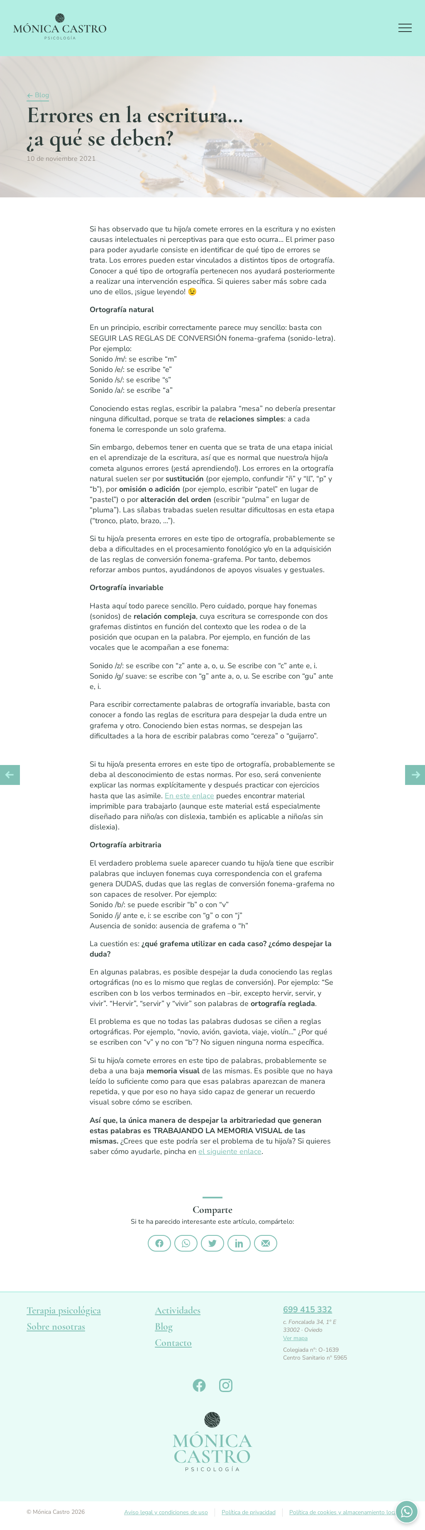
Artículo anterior (10, 775)
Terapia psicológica (64, 1310)
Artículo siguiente (415, 775)
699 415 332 (307, 1309)
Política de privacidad (249, 1512)
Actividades (177, 1310)
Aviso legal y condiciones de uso (166, 1512)
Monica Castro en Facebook (199, 1385)
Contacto (173, 1343)
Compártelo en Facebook (159, 1243)
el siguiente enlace (229, 1151)
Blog (42, 96)
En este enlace (189, 796)
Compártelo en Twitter (212, 1243)
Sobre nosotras (56, 1327)
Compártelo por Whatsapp (185, 1243)
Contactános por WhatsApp (406, 1511)
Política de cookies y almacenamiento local (343, 1512)
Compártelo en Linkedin (239, 1243)
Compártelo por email (265, 1243)
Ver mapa (295, 1338)
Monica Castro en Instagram (225, 1385)
